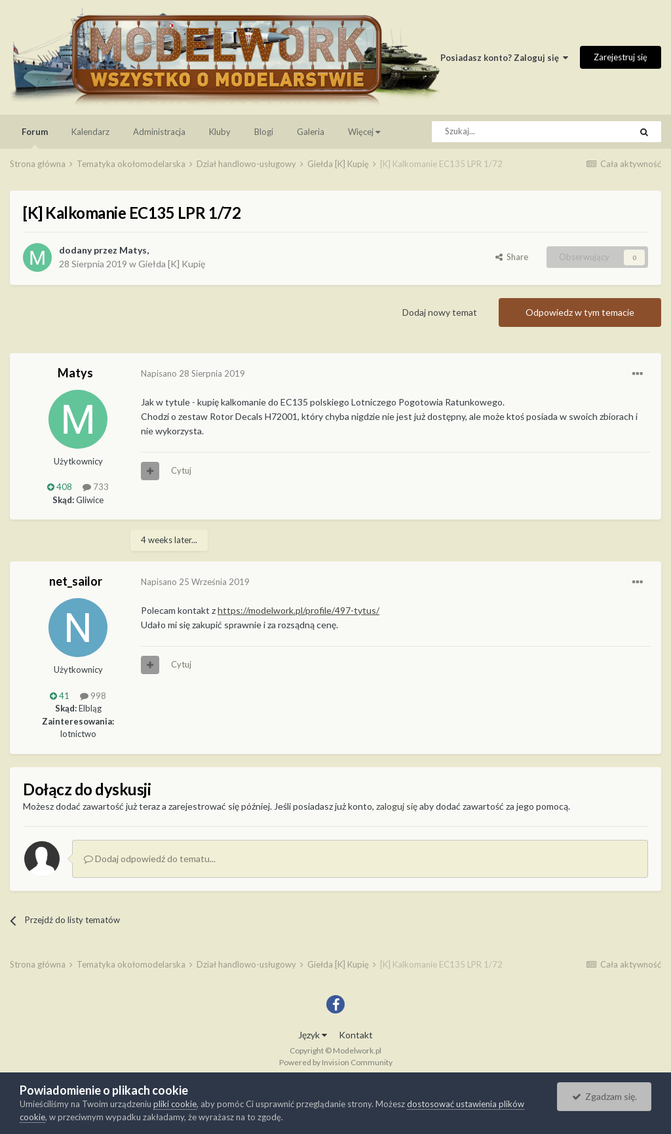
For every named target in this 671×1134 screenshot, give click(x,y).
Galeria (310, 131)
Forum (35, 137)
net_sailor (75, 581)
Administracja (159, 131)
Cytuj (181, 470)
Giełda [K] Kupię (171, 263)
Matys (133, 249)
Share (511, 257)
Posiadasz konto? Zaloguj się (504, 57)
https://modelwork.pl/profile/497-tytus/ (298, 610)
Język (312, 1034)
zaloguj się (396, 806)
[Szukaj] (501, 132)
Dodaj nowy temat (439, 312)
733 (96, 487)
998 (93, 695)
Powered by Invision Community (336, 1062)
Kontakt (356, 1034)
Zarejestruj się (620, 57)
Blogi (263, 131)
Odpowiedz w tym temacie (580, 312)
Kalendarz (90, 131)
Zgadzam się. (604, 1096)
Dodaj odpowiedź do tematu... (150, 858)
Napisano (193, 373)
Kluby (220, 131)
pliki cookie (175, 1104)
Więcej (364, 131)
